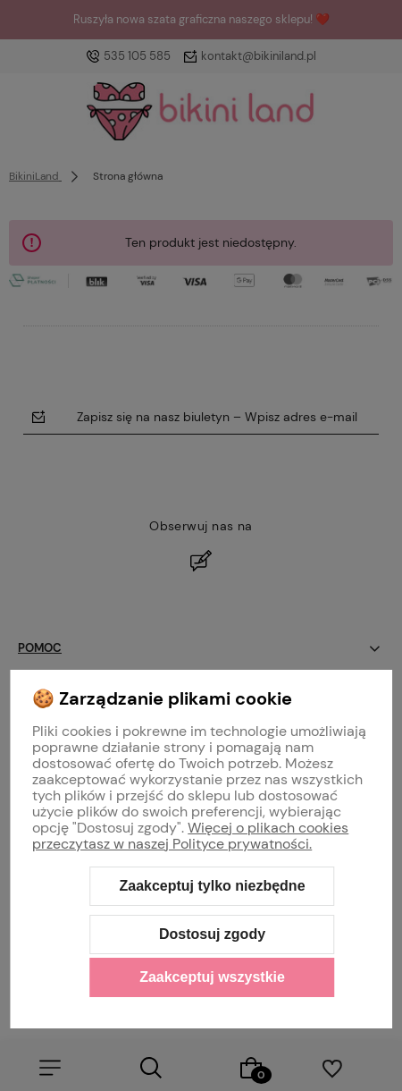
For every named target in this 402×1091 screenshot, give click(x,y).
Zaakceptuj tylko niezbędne (212, 885)
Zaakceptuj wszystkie (212, 977)
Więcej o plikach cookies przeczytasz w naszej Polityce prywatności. (190, 835)
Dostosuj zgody (212, 934)
